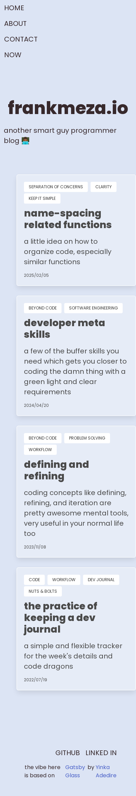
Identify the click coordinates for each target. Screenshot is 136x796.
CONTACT (21, 39)
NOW (13, 55)
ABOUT (15, 23)
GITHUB (67, 753)
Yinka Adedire (106, 771)
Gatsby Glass (75, 771)
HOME (14, 8)
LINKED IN (101, 753)
